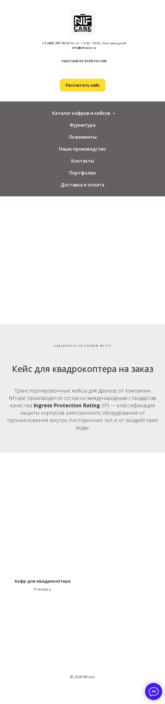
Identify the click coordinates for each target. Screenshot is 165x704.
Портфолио (82, 173)
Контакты (82, 161)
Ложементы (82, 137)
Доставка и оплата (82, 185)
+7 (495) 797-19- (54, 43)
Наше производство (82, 149)
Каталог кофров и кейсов (81, 113)
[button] (82, 85)
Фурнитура (82, 125)
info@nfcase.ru (84, 48)
